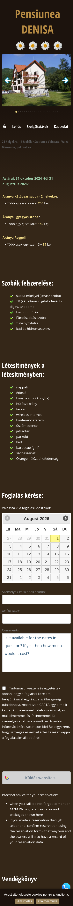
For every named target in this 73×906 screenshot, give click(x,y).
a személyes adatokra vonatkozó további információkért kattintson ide (32, 721)
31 (9, 577)
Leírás (16, 126)
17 (9, 562)
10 (9, 554)
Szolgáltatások (37, 126)
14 (47, 554)
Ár (4, 126)
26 (28, 570)
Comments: (11, 630)
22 (56, 562)
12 (28, 554)
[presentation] (31, 756)
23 (67, 562)
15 (56, 554)
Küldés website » (40, 777)
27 (38, 570)
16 (67, 554)
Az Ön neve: (11, 611)
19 (28, 562)
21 (47, 562)
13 (38, 554)
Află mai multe (47, 901)
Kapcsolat (61, 126)
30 (67, 570)
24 (9, 570)
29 (56, 570)
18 (20, 562)
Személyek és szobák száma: (24, 591)
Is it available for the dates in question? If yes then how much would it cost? (36, 652)
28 (47, 570)
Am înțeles (24, 901)
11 (20, 554)
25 (20, 570)
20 (38, 562)
